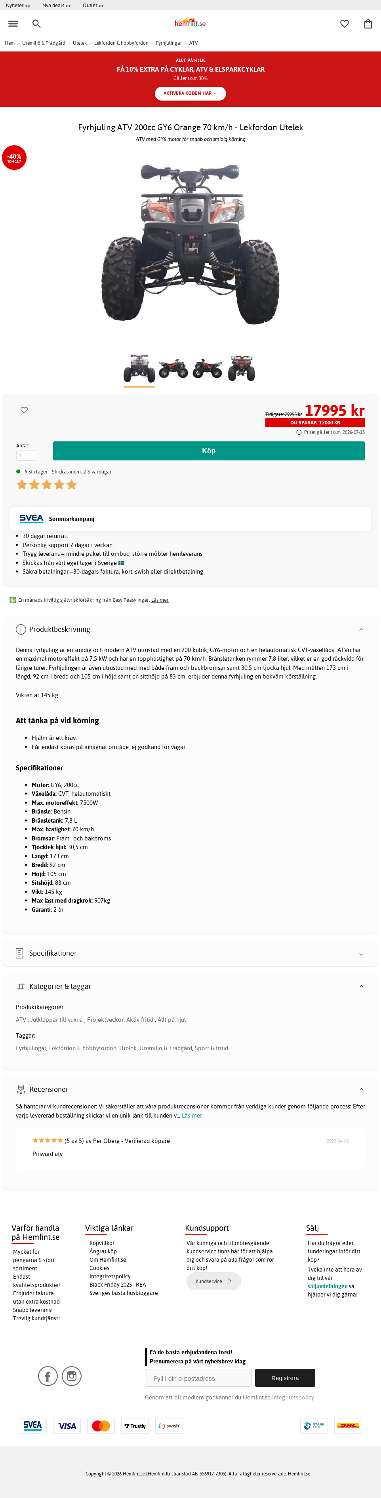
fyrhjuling (46, 650)
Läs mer (192, 1115)
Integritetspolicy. (293, 1397)
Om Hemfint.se (108, 1259)
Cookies (99, 1268)
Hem (10, 43)
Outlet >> (93, 5)
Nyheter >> (18, 5)
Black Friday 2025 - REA (118, 1284)
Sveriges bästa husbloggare (124, 1292)
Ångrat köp (103, 1251)
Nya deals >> (56, 5)
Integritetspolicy (110, 1276)
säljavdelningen (328, 1286)
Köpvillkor (102, 1243)
